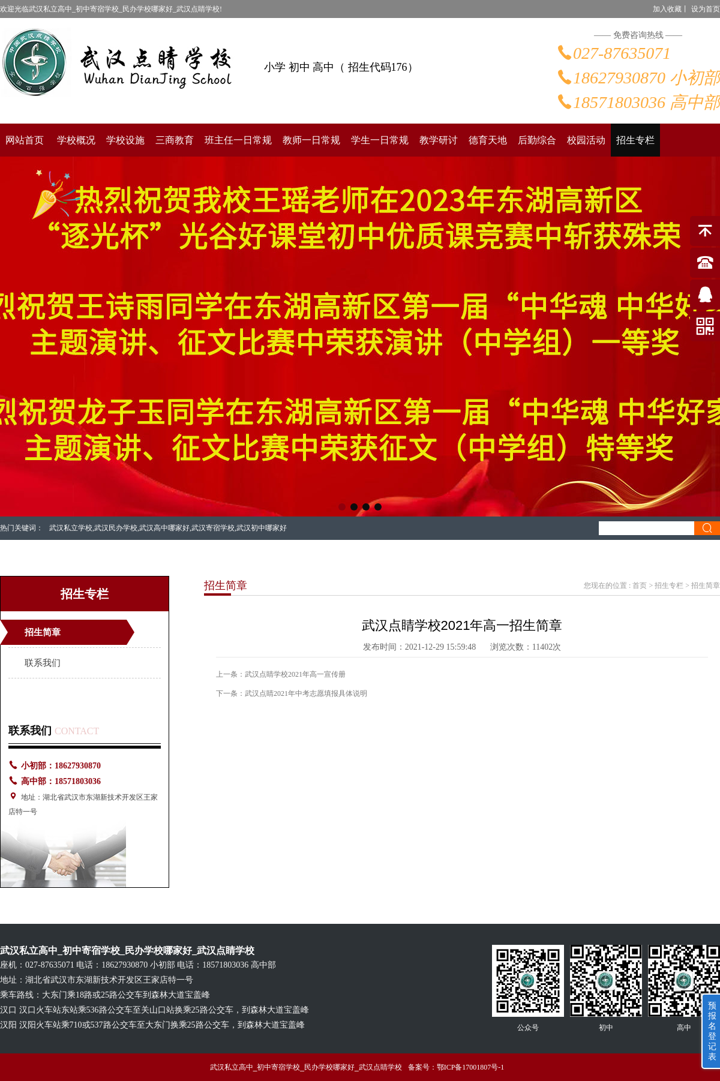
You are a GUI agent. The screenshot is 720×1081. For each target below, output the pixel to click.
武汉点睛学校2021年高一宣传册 (295, 674)
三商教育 (174, 140)
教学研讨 (438, 140)
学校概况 (76, 140)
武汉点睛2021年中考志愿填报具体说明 (306, 693)
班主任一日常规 (238, 140)
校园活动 (586, 140)
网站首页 (24, 140)
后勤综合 (537, 140)
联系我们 (43, 663)
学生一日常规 (380, 140)
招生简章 (43, 632)
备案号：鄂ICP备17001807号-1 (456, 1067)
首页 (639, 585)
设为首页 (705, 9)
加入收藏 (667, 9)
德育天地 (488, 140)
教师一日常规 (311, 140)
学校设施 (125, 140)
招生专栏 (635, 140)
